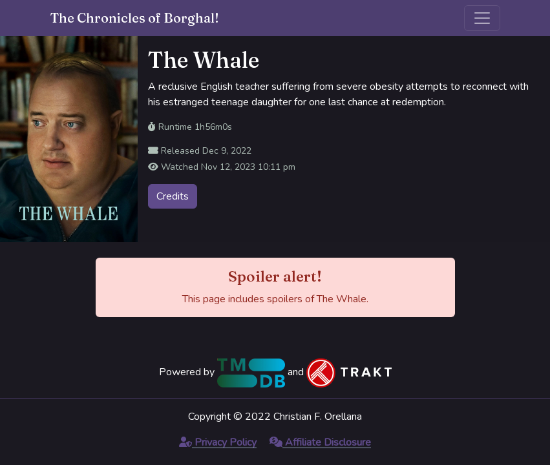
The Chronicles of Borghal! (134, 18)
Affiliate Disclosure (320, 442)
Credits (172, 196)
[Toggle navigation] (482, 18)
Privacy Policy (218, 442)
